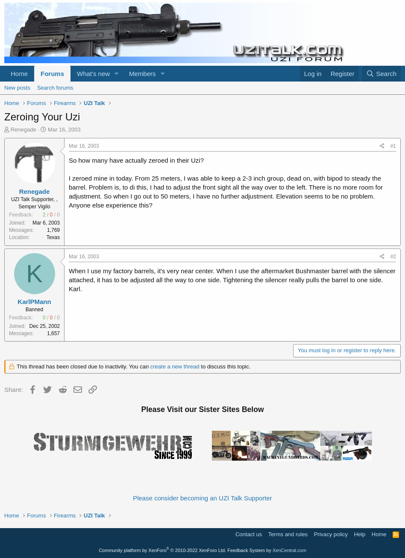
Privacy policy (331, 534)
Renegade (23, 129)
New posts (17, 88)
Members (142, 73)
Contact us (248, 534)
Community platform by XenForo (162, 550)
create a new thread (175, 366)
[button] (117, 74)
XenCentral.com (289, 550)
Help (360, 534)
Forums (52, 73)
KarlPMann (34, 301)
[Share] (382, 146)
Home (19, 73)
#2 (393, 257)
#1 (393, 146)
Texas (53, 237)
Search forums (55, 88)
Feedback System (246, 550)
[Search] (381, 74)
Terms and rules (288, 534)
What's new (93, 73)
